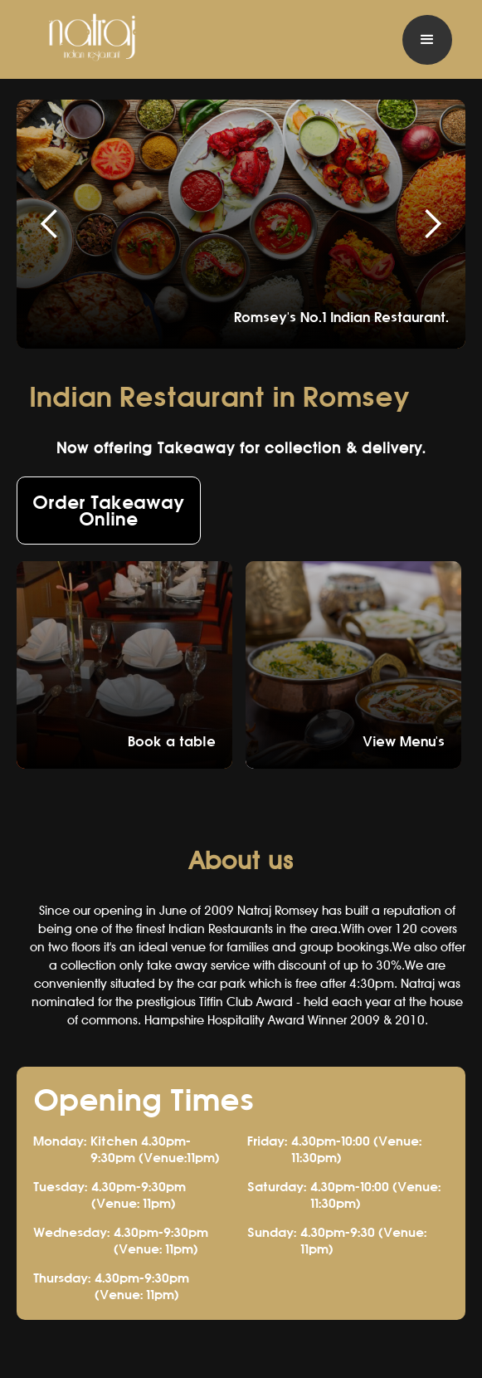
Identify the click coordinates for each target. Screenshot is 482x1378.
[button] (427, 40)
